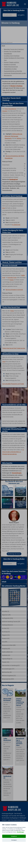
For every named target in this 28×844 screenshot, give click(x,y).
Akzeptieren (14, 836)
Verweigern (14, 840)
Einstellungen (20, 832)
